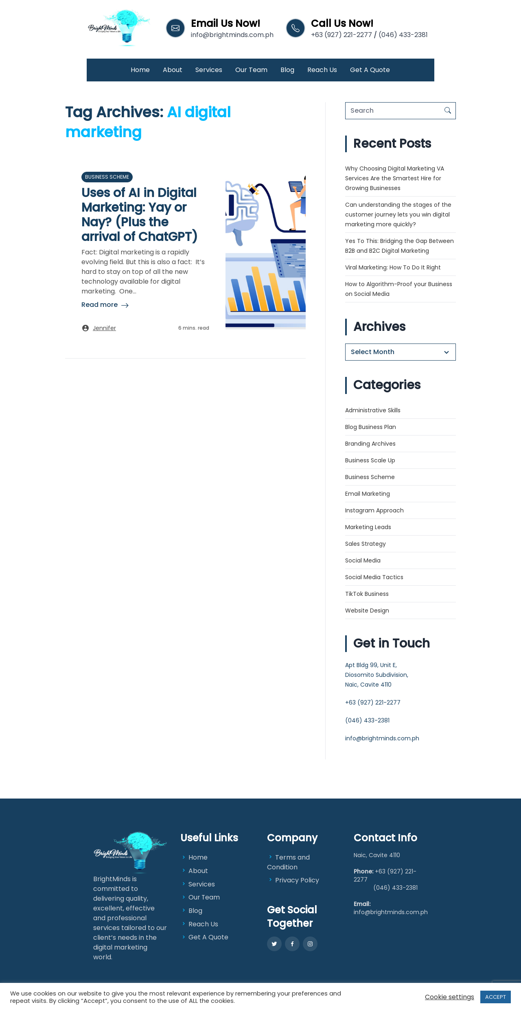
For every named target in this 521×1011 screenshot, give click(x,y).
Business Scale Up (370, 460)
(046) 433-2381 (403, 34)
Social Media (363, 560)
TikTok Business (367, 594)
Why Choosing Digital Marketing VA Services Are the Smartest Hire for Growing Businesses (394, 178)
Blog (287, 69)
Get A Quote (370, 69)
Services (208, 69)
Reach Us (322, 69)
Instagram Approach (374, 510)
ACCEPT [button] (495, 997)
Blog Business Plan (370, 427)
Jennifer (104, 328)
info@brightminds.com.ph (232, 34)
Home (140, 69)
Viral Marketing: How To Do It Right (393, 267)
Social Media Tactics (374, 577)
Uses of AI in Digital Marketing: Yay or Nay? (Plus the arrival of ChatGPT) (139, 215)
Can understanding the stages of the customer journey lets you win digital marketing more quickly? (398, 214)
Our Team (251, 69)
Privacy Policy (293, 880)
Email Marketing (367, 494)
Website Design (367, 610)
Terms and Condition (288, 862)
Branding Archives (370, 444)
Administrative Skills (373, 410)
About (172, 69)
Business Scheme (107, 176)
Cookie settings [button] (449, 997)
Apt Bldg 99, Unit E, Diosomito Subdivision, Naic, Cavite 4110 (376, 675)
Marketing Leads (368, 527)
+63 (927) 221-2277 (341, 34)
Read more (99, 304)
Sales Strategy (365, 544)
